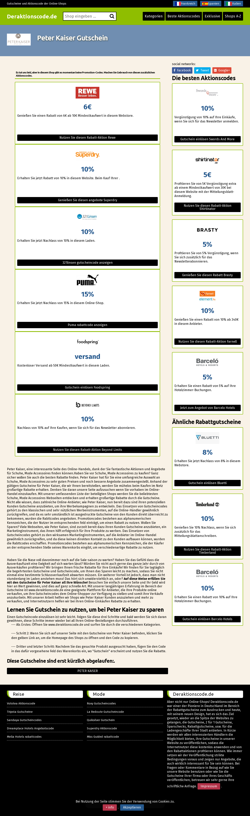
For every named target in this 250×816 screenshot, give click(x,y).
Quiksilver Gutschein (101, 720)
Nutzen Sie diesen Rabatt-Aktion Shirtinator (207, 207)
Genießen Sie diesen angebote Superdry (87, 200)
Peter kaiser (87, 671)
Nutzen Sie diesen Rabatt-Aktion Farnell (207, 341)
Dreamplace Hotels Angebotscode (30, 728)
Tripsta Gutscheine (20, 712)
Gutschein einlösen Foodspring (87, 387)
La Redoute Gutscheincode (105, 712)
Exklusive (212, 16)
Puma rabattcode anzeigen (87, 325)
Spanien (210, 4)
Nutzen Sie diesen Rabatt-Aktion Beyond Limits (87, 450)
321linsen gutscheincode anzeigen (88, 262)
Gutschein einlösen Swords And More (207, 139)
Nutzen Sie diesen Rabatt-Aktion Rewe (87, 137)
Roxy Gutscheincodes (101, 703)
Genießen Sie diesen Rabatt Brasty (207, 275)
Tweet (202, 70)
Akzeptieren (132, 807)
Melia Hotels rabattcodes (24, 736)
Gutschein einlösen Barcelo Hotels (207, 619)
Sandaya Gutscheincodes (24, 720)
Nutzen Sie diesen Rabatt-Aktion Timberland (207, 551)
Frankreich (185, 4)
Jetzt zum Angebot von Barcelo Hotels (207, 408)
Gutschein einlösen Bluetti (207, 483)
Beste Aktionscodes (183, 16)
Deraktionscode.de (32, 16)
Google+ (222, 70)
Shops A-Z (233, 16)
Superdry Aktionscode (102, 728)
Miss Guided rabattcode (103, 736)
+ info (110, 807)
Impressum (209, 786)
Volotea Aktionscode (21, 703)
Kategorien (154, 16)
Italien (233, 4)
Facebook (182, 70)
